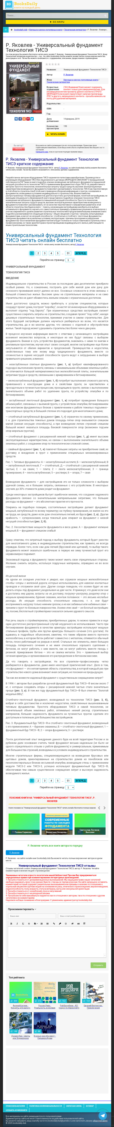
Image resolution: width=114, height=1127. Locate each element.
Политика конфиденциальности (45, 1106)
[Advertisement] (57, 1071)
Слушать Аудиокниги (16, 1110)
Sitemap (90, 1106)
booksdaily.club (24, 5)
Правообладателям (15, 1106)
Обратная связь (74, 1106)
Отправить (98, 965)
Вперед (81, 253)
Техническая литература (58, 82)
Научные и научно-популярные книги (81, 80)
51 (68, 253)
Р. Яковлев (68, 75)
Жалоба (18, 149)
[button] (11, 923)
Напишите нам (42, 152)
